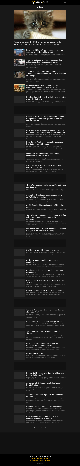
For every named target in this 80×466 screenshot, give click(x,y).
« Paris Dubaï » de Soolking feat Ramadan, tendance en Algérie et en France (42, 417)
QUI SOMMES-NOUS (34, 460)
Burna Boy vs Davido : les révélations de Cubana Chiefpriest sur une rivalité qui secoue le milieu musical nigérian (45, 119)
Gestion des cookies (45, 462)
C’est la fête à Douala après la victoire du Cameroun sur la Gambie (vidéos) (42, 344)
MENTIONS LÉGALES (45, 460)
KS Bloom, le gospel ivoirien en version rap (42, 250)
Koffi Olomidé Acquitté (34, 353)
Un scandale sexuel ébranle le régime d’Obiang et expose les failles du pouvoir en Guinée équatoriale (45, 131)
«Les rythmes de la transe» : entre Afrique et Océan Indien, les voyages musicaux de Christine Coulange (46, 217)
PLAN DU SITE (44, 458)
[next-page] (45, 427)
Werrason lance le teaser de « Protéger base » (44, 322)
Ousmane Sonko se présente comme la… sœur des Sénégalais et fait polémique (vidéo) (46, 230)
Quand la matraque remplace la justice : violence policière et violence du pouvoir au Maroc (45, 61)
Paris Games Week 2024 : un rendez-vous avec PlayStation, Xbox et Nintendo (44, 143)
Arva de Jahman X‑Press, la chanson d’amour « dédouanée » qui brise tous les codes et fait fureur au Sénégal (46, 74)
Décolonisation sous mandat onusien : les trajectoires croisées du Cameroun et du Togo (43, 86)
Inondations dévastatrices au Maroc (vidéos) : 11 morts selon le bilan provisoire (44, 155)
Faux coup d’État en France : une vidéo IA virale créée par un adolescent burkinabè (44, 51)
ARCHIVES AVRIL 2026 (35, 462)
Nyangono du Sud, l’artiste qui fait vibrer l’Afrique (45, 406)
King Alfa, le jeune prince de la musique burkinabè (45, 290)
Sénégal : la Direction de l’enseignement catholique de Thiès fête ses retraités (45, 196)
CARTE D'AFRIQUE (36, 458)
